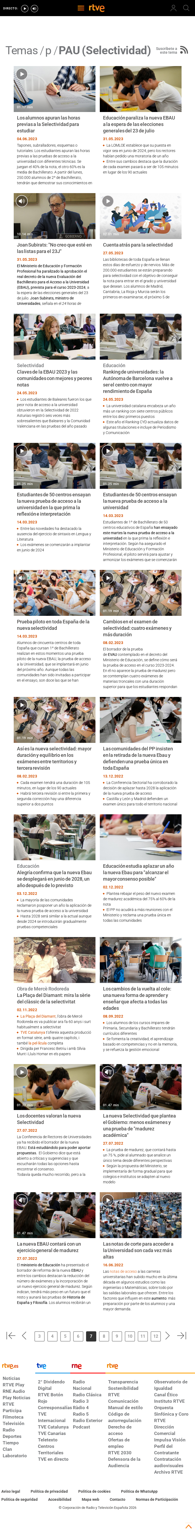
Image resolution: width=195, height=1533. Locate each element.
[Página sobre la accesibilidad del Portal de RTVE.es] (59, 1499)
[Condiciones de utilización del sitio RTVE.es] (10, 1491)
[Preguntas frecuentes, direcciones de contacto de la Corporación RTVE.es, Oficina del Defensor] (117, 1499)
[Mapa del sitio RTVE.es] (90, 1499)
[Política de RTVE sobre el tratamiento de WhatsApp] (139, 1491)
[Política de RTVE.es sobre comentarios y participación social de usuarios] (157, 1499)
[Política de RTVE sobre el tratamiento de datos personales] (49, 1491)
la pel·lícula (38, 1043)
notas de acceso (123, 1271)
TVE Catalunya (32, 1032)
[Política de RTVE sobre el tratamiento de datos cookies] (94, 1491)
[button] (10, 1335)
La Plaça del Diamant (38, 1016)
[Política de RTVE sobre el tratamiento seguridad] (19, 1499)
